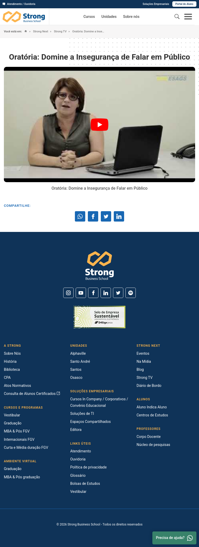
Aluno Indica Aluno (152, 407)
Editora (76, 430)
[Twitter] (118, 293)
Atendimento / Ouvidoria (19, 4)
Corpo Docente (149, 437)
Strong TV (60, 31)
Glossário (78, 475)
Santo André (80, 361)
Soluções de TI (82, 413)
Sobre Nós (12, 353)
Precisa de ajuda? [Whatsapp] (174, 538)
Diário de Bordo (149, 385)
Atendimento (80, 451)
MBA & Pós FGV (17, 431)
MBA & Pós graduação (22, 477)
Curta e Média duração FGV (26, 447)
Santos (75, 369)
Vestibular (12, 415)
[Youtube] (81, 293)
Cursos (89, 17)
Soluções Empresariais (156, 4)
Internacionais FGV (19, 439)
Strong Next (40, 31)
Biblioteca (12, 369)
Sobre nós (131, 17)
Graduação (13, 423)
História (10, 361)
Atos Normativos (17, 385)
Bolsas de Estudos (85, 483)
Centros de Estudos (152, 415)
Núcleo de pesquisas (153, 445)
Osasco (76, 377)
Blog (140, 369)
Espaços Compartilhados (90, 422)
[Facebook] (93, 293)
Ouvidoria (78, 459)
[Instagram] (68, 293)
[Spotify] (130, 293)
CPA (7, 377)
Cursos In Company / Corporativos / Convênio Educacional (99, 402)
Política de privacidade (88, 467)
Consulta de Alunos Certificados (32, 394)
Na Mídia (144, 361)
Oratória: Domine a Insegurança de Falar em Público (88, 31)
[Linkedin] (106, 293)
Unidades (109, 17)
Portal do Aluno (184, 4)
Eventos (143, 353)
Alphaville (78, 353)
